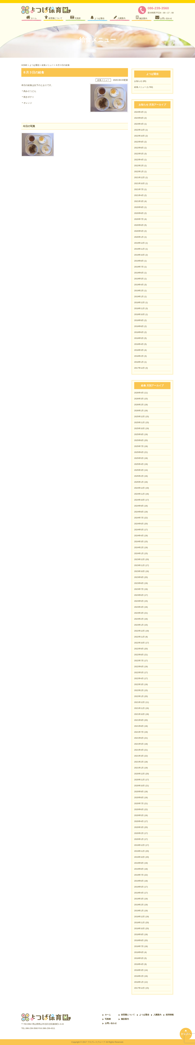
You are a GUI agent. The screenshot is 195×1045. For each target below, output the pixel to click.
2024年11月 (139, 494)
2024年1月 (139, 553)
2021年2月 (139, 762)
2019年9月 (139, 863)
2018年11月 (139, 308)
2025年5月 (139, 458)
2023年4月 (139, 124)
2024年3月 (139, 541)
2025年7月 (139, 446)
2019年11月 (139, 249)
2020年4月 (139, 821)
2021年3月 (139, 201)
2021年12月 (139, 177)
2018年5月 (139, 338)
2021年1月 (139, 768)
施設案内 (125, 1019)
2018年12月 (139, 302)
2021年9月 (139, 720)
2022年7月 (139, 660)
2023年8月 (139, 118)
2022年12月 (139, 130)
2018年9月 (139, 320)
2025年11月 (139, 422)
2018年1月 (139, 362)
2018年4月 (139, 344)
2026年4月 (139, 393)
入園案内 (157, 1015)
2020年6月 (139, 225)
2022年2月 (139, 165)
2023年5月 (139, 601)
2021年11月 (139, 708)
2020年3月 (139, 827)
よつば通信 (34, 65)
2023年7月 (139, 589)
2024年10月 (139, 500)
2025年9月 (139, 434)
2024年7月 (139, 518)
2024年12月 (139, 488)
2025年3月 (139, 470)
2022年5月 (139, 153)
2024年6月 (139, 523)
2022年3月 (139, 684)
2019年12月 (139, 243)
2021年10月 (139, 183)
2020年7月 (139, 219)
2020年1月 (139, 237)
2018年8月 (139, 326)
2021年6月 (139, 738)
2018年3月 (139, 350)
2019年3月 (139, 899)
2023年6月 (139, 595)
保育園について (128, 1015)
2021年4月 (139, 195)
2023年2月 (139, 619)
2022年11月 (139, 637)
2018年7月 (139, 946)
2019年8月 (139, 261)
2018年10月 (139, 314)
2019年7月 (139, 267)
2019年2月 (139, 290)
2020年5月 (139, 231)
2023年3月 (139, 613)
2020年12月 (139, 774)
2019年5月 (139, 279)
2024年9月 (139, 506)
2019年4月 (139, 284)
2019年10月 (139, 255)
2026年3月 (139, 398)
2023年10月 (139, 571)
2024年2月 (139, 547)
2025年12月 (139, 416)
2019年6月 (139, 273)
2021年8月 (139, 726)
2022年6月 (139, 666)
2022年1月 (139, 171)
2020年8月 (139, 213)
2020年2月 (139, 833)
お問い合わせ (111, 1023)
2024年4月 (139, 112)
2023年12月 (139, 559)
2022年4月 (139, 159)
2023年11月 (139, 565)
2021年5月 (139, 744)
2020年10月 (139, 785)
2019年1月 (139, 296)
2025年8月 (139, 440)
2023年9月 (139, 577)
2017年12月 (139, 368)
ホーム (108, 1015)
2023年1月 (139, 625)
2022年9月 (139, 142)
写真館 (108, 1019)
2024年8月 (139, 512)
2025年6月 (139, 452)
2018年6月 (139, 332)
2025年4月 (139, 464)
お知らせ (138, 81)
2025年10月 (139, 428)
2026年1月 (139, 410)
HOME (24, 65)
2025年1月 (139, 482)
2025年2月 (139, 476)
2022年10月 (139, 136)
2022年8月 (139, 148)
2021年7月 (139, 189)
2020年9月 (139, 207)
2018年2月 (139, 356)
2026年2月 (139, 404)
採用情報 (170, 1015)
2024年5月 (139, 529)
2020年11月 (139, 779)
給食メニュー (48, 65)
